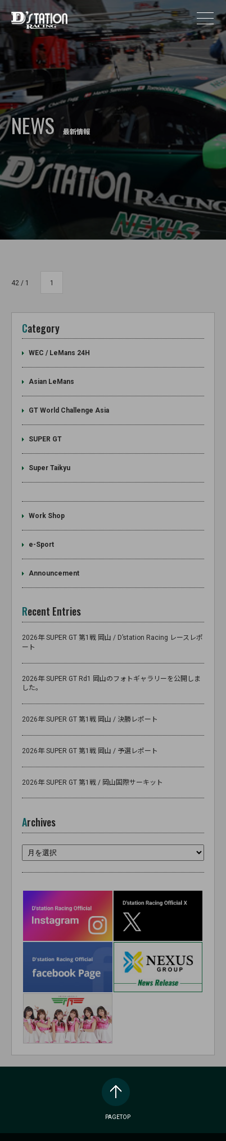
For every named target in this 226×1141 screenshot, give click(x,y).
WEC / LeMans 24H (59, 339)
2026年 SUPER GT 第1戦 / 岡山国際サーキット (92, 768)
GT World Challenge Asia (69, 396)
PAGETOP (118, 1080)
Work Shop (47, 502)
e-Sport (41, 530)
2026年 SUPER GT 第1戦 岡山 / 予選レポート (90, 737)
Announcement (54, 559)
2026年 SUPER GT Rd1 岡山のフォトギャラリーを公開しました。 (111, 669)
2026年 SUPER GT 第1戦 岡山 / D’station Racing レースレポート (112, 628)
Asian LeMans (51, 368)
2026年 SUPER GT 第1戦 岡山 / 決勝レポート (90, 705)
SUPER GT (45, 425)
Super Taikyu (49, 454)
